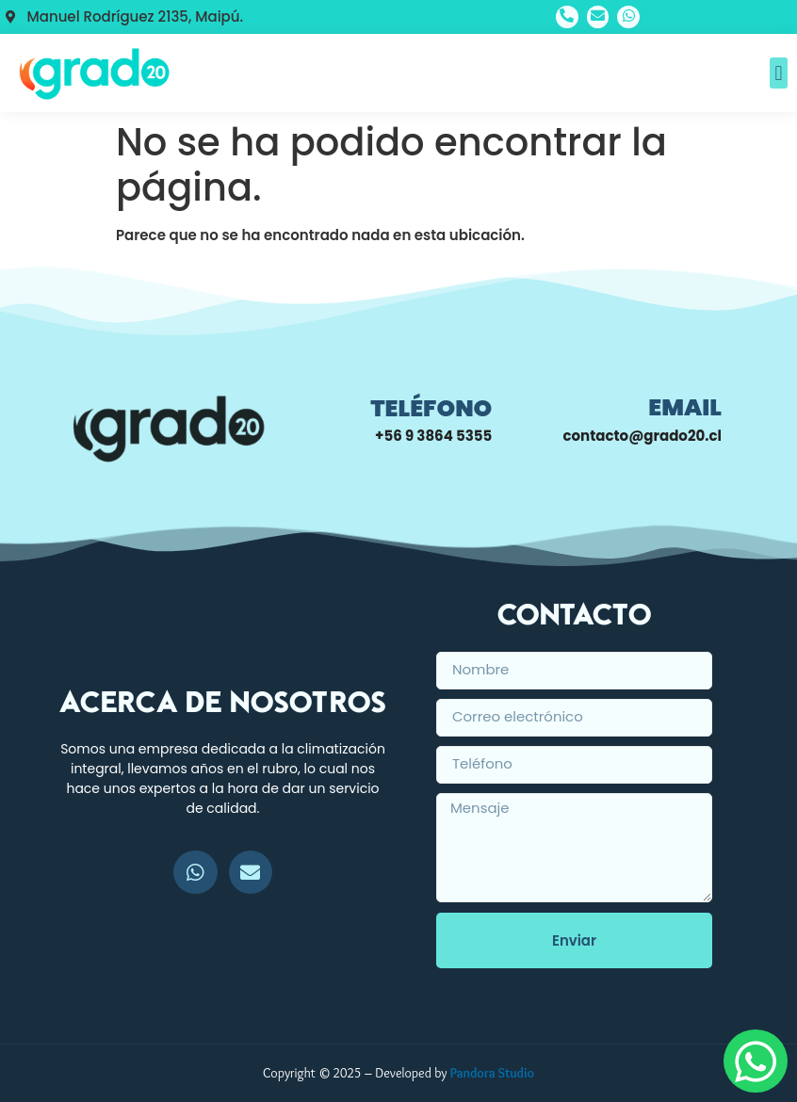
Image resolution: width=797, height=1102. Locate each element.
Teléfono (431, 408)
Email (685, 407)
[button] (779, 73)
